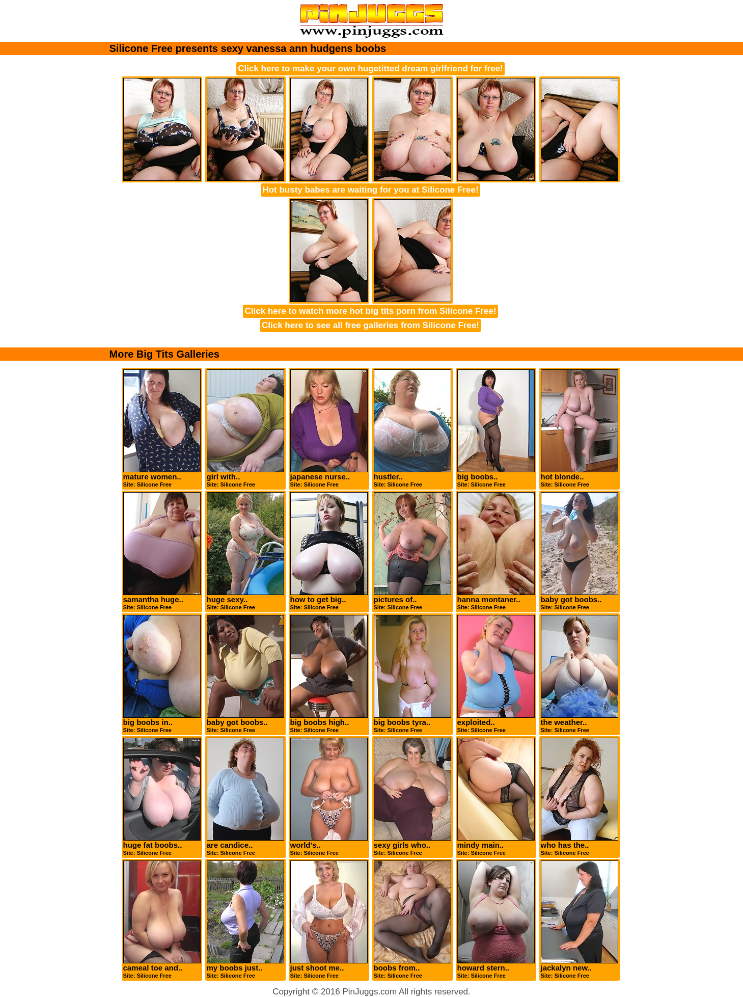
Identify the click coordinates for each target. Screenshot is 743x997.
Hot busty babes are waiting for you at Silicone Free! (370, 190)
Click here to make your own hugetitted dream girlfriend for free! (370, 68)
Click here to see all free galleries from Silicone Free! (370, 325)
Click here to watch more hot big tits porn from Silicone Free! (370, 311)
